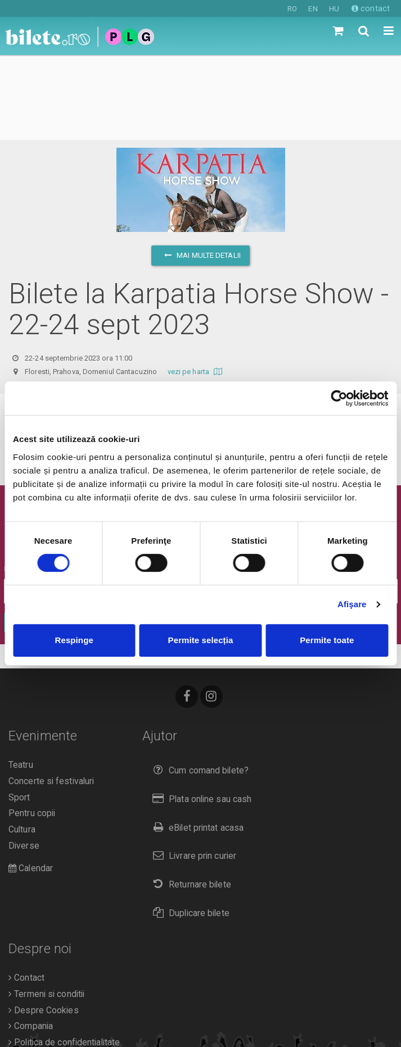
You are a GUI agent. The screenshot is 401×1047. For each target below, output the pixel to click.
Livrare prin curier (192, 771)
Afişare (352, 604)
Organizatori (34, 974)
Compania (30, 941)
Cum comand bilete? (198, 685)
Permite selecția (200, 640)
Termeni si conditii (46, 909)
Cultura (21, 745)
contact (371, 8)
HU (334, 8)
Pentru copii (31, 728)
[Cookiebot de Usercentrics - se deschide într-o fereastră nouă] (339, 398)
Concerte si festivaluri (51, 696)
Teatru (20, 680)
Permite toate (327, 640)
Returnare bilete (189, 799)
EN (312, 8)
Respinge (74, 640)
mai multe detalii (200, 170)
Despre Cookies (43, 926)
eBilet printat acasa (196, 743)
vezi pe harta (197, 287)
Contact (26, 893)
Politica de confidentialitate (64, 958)
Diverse (23, 761)
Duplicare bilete (188, 828)
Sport (19, 713)
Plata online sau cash (200, 714)
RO (292, 8)
